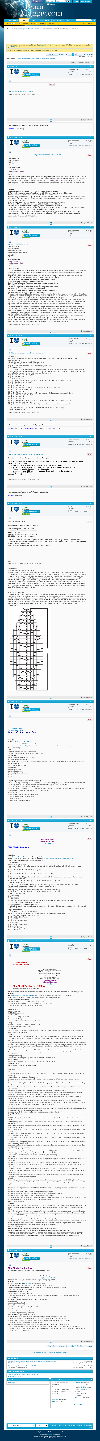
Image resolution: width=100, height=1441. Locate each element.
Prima (61, 54)
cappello (10, 1374)
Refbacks (55, 1402)
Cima (90, 1427)
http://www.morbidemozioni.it (18, 245)
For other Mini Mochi (16, 728)
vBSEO (55, 1438)
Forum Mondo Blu (64, 1425)
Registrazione (86, 1)
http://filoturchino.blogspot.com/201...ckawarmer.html (26, 353)
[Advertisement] (51, 35)
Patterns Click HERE (15, 730)
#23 (91, 227)
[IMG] (83, 1387)
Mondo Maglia (20, 29)
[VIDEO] (83, 1389)
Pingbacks (55, 1399)
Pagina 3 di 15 (52, 54)
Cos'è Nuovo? (45, 20)
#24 (91, 335)
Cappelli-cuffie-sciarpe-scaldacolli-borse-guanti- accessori (36, 59)
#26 (91, 503)
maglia (28, 1374)
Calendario (25, 23)
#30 (91, 1250)
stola (37, 1374)
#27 (91, 701)
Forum (24, 20)
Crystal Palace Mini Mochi (26, 742)
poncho (33, 1374)
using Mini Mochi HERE (47, 1278)
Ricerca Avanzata (88, 23)
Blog (68, 20)
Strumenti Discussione (84, 62)
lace (20, 1374)
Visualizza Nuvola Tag (14, 1376)
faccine (79, 1385)
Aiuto (76, 1)
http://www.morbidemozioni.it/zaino (47, 155)
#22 (91, 137)
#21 (91, 66)
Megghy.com (13, 23)
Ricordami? (51, 4)
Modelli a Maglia (33, 29)
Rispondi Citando (86, 120)
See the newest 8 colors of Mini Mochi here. (58, 859)
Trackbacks (78, 1397)
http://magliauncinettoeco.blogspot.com (21, 91)
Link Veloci (52, 23)
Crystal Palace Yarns (23, 995)
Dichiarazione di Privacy (84, 1425)
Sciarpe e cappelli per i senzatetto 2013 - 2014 (22, 1366)
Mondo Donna (13, 20)
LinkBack (73, 62)
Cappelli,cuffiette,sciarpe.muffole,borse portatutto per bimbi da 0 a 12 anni (32, 1361)
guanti (16, 1374)
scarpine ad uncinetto (40, 1353)
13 (80, 54)
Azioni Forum (42, 23)
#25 (91, 436)
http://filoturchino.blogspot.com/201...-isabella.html (25, 454)
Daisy (26, 746)
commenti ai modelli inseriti (58, 1353)
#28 (91, 820)
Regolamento (57, 20)
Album (34, 20)
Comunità (32, 23)
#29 (91, 941)
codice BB (79, 1383)
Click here (47, 843)
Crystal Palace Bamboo (15, 746)
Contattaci (54, 1425)
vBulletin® (49, 1434)
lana (23, 1374)
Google (12, 1383)
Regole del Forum (79, 1405)
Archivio (73, 1425)
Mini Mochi (28, 1283)
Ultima (90, 54)
